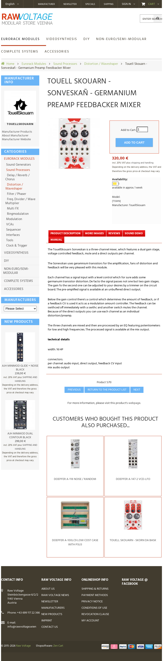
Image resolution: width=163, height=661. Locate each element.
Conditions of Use (94, 608)
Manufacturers (20, 300)
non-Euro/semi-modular (16, 271)
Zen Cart (58, 646)
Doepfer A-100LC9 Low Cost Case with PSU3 (75, 542)
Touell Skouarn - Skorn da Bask (133, 540)
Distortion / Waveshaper (101, 64)
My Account (90, 620)
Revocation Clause (95, 614)
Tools (9, 240)
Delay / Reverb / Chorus (17, 177)
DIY (6, 260)
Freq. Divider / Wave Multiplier (20, 201)
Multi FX (12, 208)
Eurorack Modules (34, 64)
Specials (90, 4)
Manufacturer (46, 4)
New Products (51, 614)
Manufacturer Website (16, 139)
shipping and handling (142, 163)
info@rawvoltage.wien (21, 626)
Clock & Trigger (16, 245)
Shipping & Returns (95, 588)
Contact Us (49, 627)
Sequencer (13, 229)
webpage (134, 403)
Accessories (13, 289)
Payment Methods (95, 595)
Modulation (13, 219)
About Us (48, 588)
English (10, 4)
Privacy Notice (92, 601)
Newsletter (70, 4)
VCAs (9, 224)
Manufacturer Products (17, 131)
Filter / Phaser (15, 194)
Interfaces (12, 235)
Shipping (108, 4)
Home (10, 64)
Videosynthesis (16, 252)
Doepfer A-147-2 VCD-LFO (133, 479)
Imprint (46, 620)
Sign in (126, 4)
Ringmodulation (17, 213)
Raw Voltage (23, 646)
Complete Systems (18, 281)
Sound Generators (18, 164)
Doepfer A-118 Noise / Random (75, 479)
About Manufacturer (15, 135)
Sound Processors (65, 64)
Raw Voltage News (55, 595)
